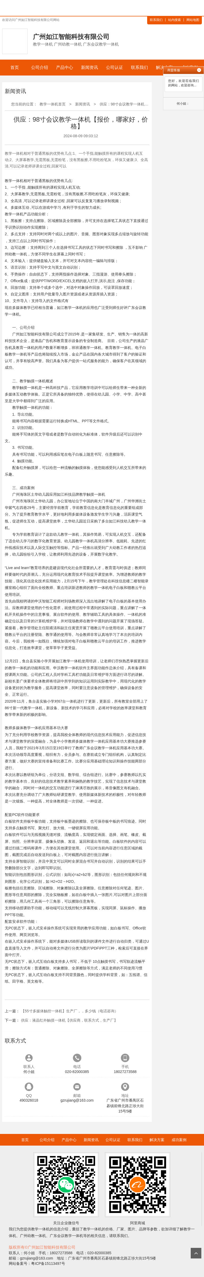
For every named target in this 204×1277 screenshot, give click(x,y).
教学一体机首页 (53, 104)
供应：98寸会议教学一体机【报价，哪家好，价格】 (143, 104)
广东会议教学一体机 (66, 1236)
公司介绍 (39, 67)
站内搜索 (174, 19)
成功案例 (179, 1140)
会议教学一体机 (103, 748)
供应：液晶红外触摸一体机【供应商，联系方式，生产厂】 (69, 1020)
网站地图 (192, 19)
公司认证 (114, 67)
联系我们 (156, 19)
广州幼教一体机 (33, 1236)
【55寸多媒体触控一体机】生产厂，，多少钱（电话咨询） (69, 1011)
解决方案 (157, 1140)
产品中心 (64, 67)
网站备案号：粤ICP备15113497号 (37, 1263)
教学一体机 (14, 181)
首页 (14, 67)
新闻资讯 (89, 67)
